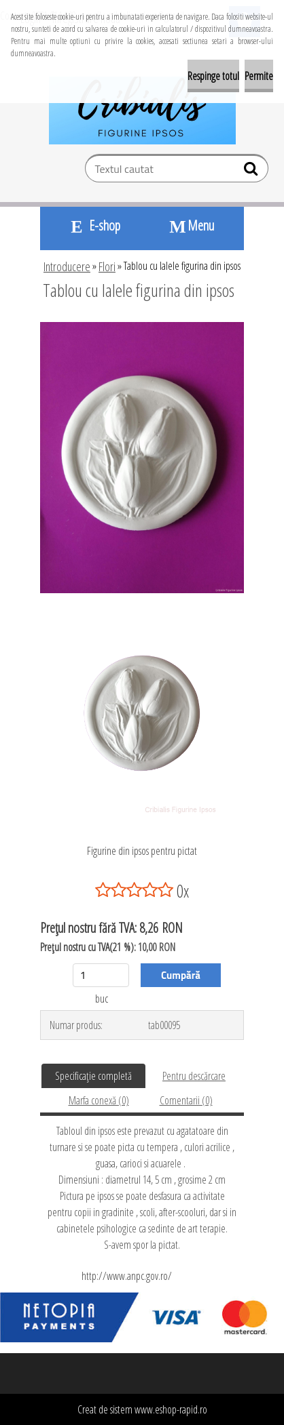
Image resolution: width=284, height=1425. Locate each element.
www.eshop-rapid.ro (171, 1409)
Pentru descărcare (194, 1075)
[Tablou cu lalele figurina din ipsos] (142, 327)
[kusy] (101, 975)
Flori (107, 266)
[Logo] (142, 110)
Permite (259, 75)
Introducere (66, 266)
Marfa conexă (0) (99, 1100)
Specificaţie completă (93, 1075)
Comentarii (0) (186, 1100)
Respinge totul (213, 75)
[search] (252, 171)
